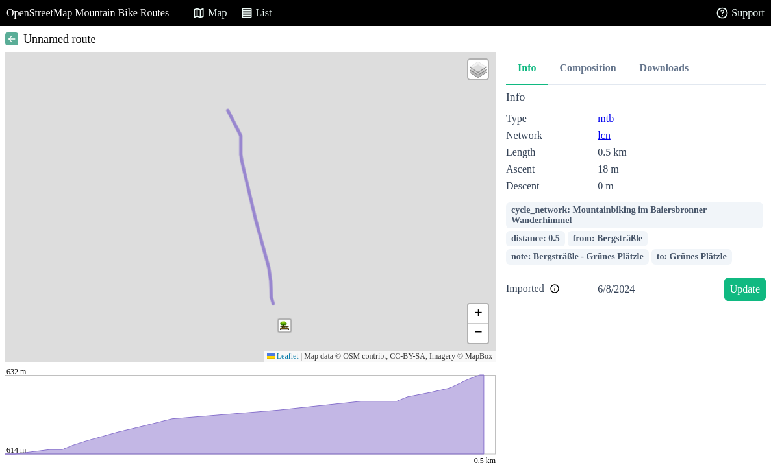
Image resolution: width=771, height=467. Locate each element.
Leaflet (283, 356)
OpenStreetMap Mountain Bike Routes (87, 12)
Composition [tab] (587, 67)
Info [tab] (527, 67)
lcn (604, 135)
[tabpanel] (636, 198)
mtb (606, 118)
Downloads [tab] (664, 67)
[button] (284, 325)
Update (745, 288)
